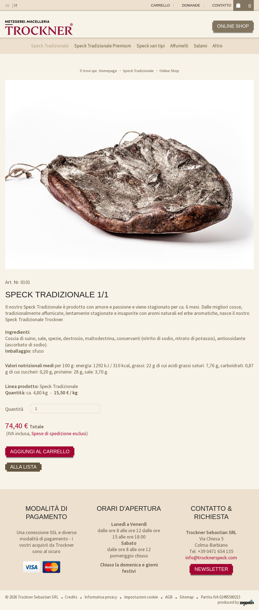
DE (7, 6)
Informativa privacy (101, 597)
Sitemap (187, 597)
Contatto (221, 5)
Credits (71, 597)
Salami (200, 46)
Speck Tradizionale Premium (102, 46)
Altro (217, 46)
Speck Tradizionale (50, 46)
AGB (169, 597)
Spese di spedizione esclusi (58, 433)
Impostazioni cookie (141, 597)
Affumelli (179, 46)
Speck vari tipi (150, 46)
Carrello (160, 5)
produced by (236, 602)
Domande (191, 5)
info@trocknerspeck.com (211, 557)
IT (16, 6)
